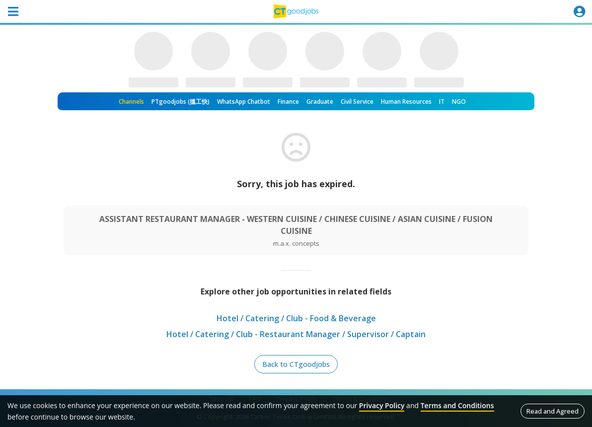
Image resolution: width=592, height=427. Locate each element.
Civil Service (357, 101)
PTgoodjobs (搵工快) (180, 101)
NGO (459, 101)
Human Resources (406, 101)
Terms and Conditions (457, 405)
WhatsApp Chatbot (243, 101)
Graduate (319, 101)
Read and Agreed (552, 411)
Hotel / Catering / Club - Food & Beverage (296, 318)
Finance (288, 101)
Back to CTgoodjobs (296, 364)
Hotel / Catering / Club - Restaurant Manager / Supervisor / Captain (296, 334)
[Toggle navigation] (13, 11)
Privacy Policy (382, 405)
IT (441, 101)
